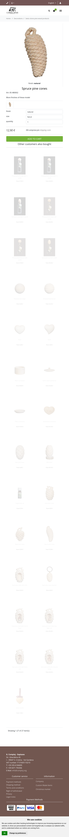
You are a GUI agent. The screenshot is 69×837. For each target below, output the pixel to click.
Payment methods (13, 782)
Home (8, 18)
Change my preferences (18, 833)
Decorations (18, 18)
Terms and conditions (15, 788)
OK (5, 833)
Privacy (9, 794)
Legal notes (11, 797)
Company (40, 781)
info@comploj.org (19, 770)
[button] (13, 3)
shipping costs (45, 130)
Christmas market (43, 789)
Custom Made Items (44, 785)
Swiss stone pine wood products (37, 18)
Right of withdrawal (14, 791)
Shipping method (13, 785)
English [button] (51, 3)
